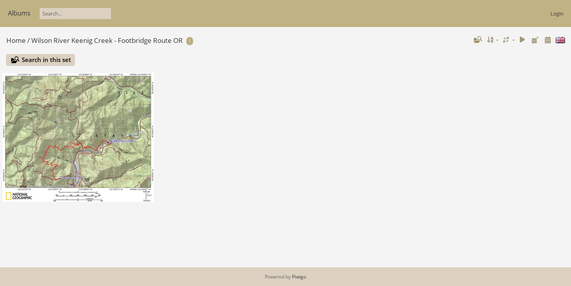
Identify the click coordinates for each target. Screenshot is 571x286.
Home (16, 40)
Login (556, 13)
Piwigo (299, 276)
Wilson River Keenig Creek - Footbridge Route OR (107, 40)
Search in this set (46, 60)
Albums (19, 13)
